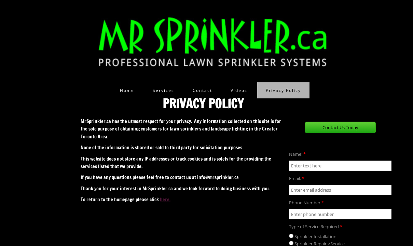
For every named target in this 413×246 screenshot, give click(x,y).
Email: (296, 178)
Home (127, 90)
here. (165, 199)
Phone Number (306, 203)
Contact (202, 90)
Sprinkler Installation (312, 236)
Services (163, 90)
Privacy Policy (283, 90)
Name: (297, 154)
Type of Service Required (315, 226)
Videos (239, 90)
